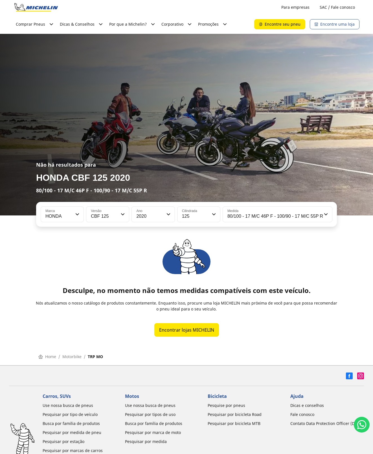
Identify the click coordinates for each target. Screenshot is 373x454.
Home (47, 356)
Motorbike (72, 356)
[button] (76, 214)
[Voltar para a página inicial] (36, 7)
